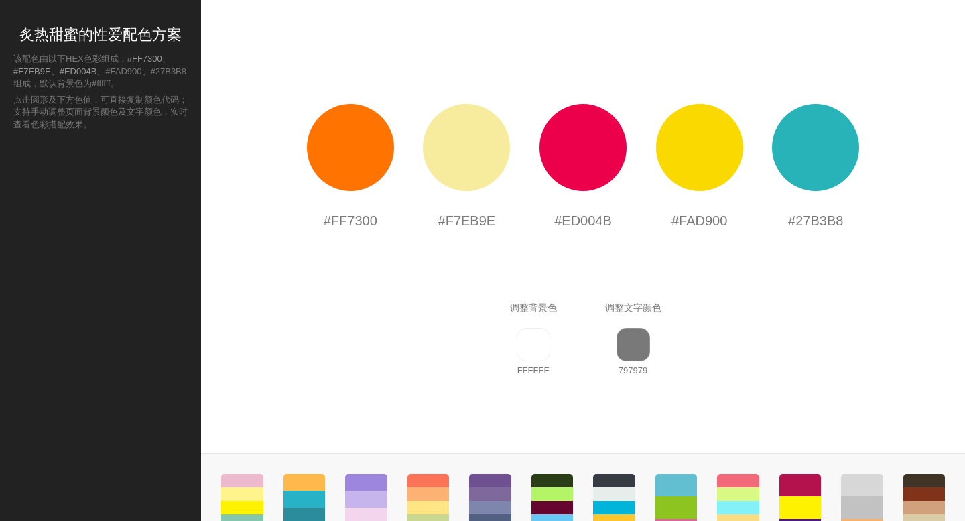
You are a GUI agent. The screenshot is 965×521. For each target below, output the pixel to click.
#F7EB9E (32, 71)
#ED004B (78, 71)
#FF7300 (144, 59)
